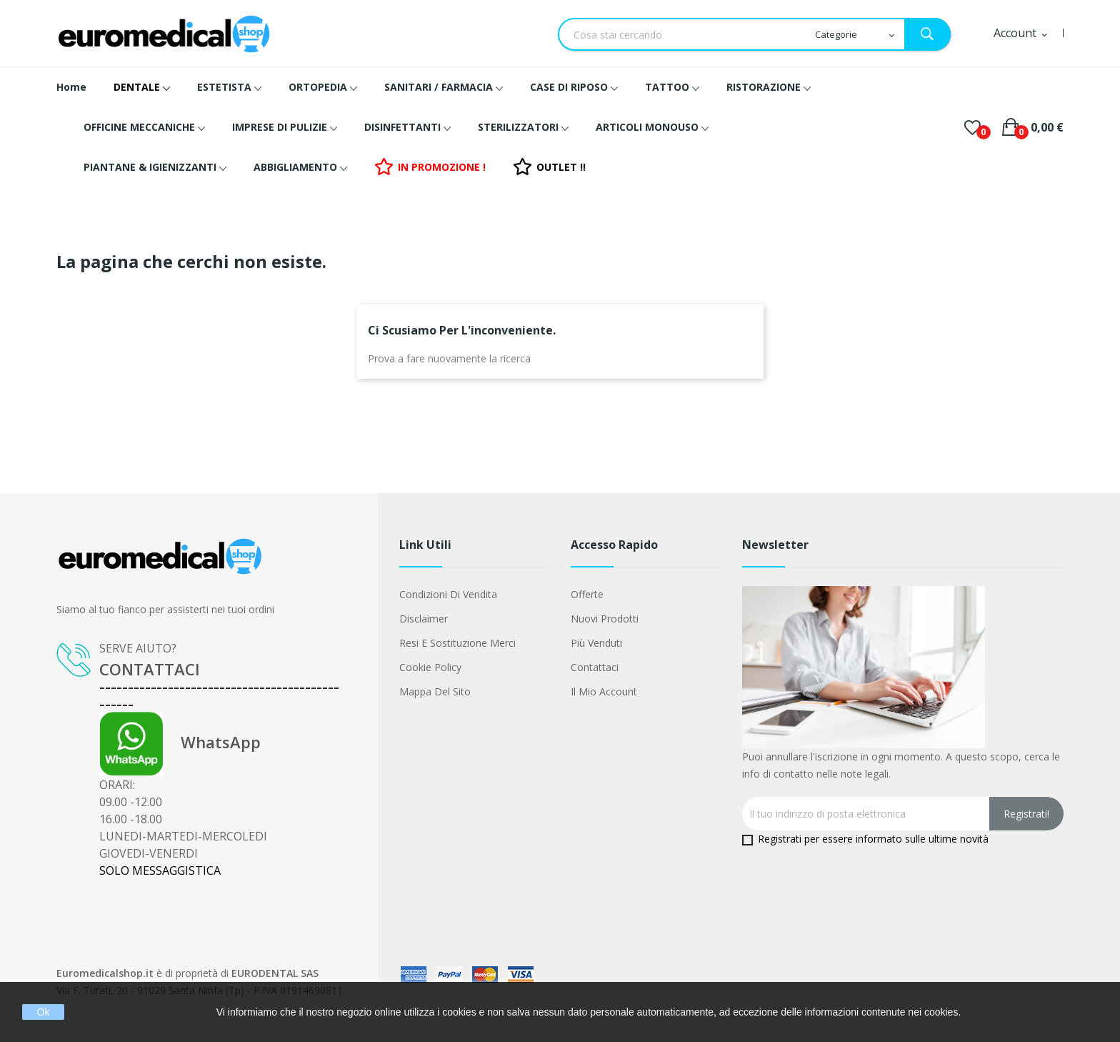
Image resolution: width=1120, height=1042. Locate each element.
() (972, 127)
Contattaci (595, 667)
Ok (43, 1012)
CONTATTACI (149, 669)
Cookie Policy (430, 667)
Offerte (587, 594)
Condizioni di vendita (448, 594)
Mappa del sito (435, 691)
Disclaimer (423, 618)
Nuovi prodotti (605, 618)
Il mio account (604, 691)
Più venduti (596, 643)
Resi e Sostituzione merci (457, 643)
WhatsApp (180, 742)
